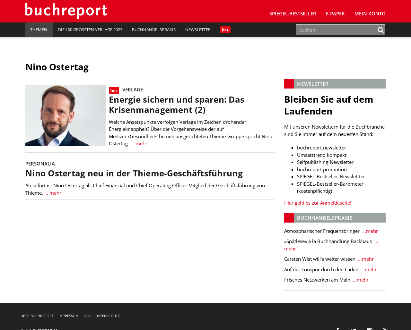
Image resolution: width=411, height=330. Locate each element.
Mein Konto (370, 13)
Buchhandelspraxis (154, 29)
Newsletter (198, 29)
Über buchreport (37, 315)
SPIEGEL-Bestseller (292, 13)
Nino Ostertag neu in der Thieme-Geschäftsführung (134, 173)
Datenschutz (107, 315)
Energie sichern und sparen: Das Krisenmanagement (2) (176, 104)
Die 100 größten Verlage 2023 (90, 29)
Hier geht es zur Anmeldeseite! (317, 202)
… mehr (138, 143)
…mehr (369, 231)
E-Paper (335, 13)
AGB (87, 315)
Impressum (68, 315)
